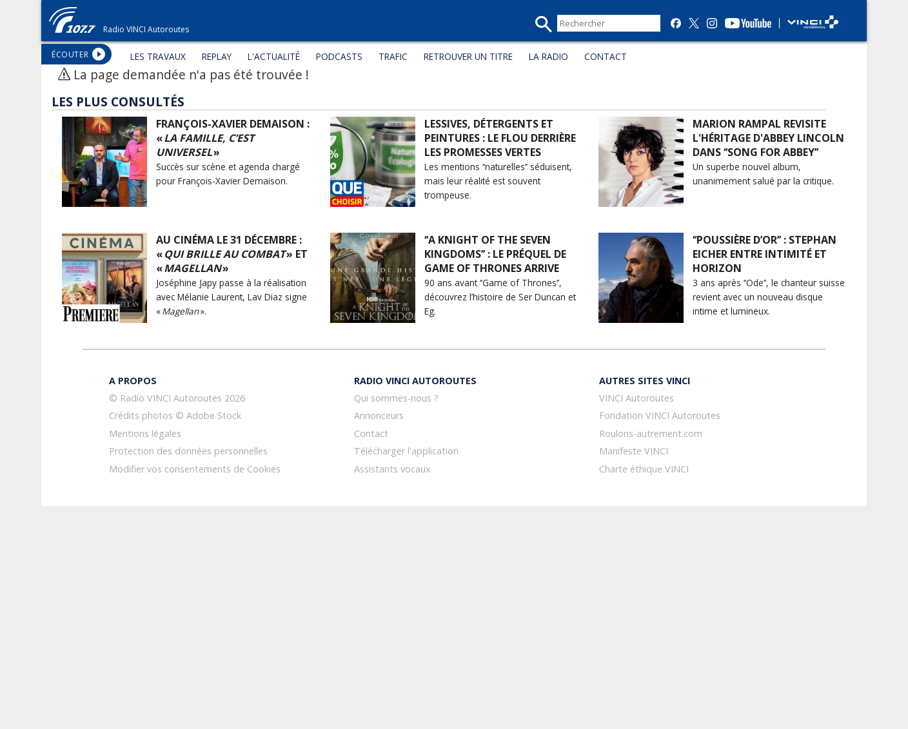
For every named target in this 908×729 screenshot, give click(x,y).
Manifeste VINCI (633, 451)
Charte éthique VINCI (644, 469)
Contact (371, 433)
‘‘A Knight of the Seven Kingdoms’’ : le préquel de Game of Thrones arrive (495, 254)
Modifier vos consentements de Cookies (195, 469)
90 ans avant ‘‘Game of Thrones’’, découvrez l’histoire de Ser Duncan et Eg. (500, 297)
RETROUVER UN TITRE (468, 56)
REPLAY (217, 56)
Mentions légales (145, 433)
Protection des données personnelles (188, 451)
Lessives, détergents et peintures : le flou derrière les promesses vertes (500, 138)
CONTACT (605, 56)
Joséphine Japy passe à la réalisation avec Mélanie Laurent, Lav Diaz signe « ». (231, 297)
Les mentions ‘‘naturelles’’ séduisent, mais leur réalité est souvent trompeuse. (498, 180)
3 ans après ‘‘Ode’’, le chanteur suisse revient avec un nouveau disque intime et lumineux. (769, 297)
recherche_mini (543, 24)
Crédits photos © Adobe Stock (175, 415)
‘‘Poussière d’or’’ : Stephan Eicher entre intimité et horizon (764, 254)
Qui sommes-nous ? (396, 398)
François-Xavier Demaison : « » (233, 138)
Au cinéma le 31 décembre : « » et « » (232, 254)
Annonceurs (379, 415)
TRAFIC (393, 56)
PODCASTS (339, 56)
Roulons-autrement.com (650, 433)
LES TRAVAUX (158, 56)
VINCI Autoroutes (636, 398)
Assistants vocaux (392, 469)
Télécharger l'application (406, 451)
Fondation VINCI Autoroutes (659, 415)
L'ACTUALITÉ (274, 56)
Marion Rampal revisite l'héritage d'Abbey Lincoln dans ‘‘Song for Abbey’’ (768, 138)
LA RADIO (548, 56)
